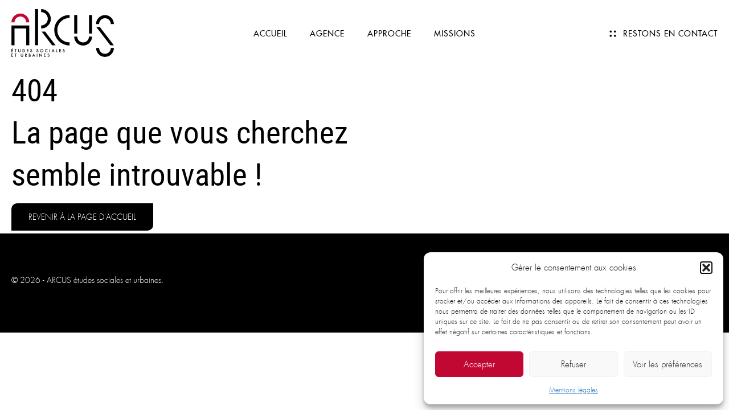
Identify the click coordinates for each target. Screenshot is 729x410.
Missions (455, 33)
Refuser (573, 364)
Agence (327, 33)
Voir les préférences (667, 364)
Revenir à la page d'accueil (82, 217)
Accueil (270, 33)
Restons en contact (670, 33)
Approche (389, 33)
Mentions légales (573, 390)
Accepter (479, 364)
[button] (706, 267)
